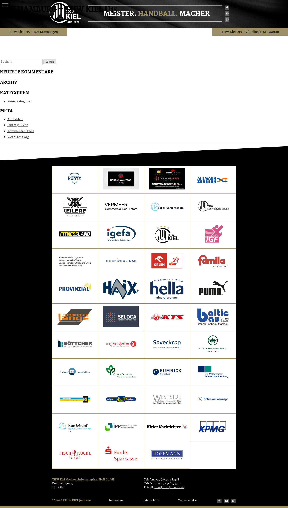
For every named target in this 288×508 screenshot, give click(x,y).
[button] (5, 5)
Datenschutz (151, 500)
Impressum (116, 500)
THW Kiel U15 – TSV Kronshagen (33, 32)
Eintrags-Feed (17, 125)
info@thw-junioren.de (169, 487)
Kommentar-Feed (20, 131)
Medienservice (187, 500)
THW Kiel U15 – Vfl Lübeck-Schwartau (250, 32)
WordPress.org (18, 137)
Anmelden (15, 119)
